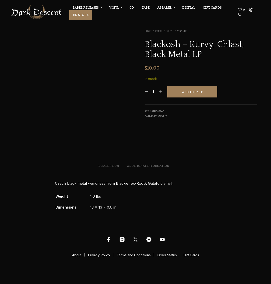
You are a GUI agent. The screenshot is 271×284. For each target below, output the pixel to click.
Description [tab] (108, 165)
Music (158, 31)
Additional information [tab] (148, 165)
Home (148, 31)
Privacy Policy (99, 255)
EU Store (80, 15)
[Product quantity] (153, 91)
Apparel (164, 8)
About (76, 255)
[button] (241, 9)
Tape (146, 8)
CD (131, 8)
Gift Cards (212, 8)
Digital (188, 8)
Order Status (167, 255)
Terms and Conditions (134, 255)
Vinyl (114, 8)
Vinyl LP (181, 31)
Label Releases (86, 8)
